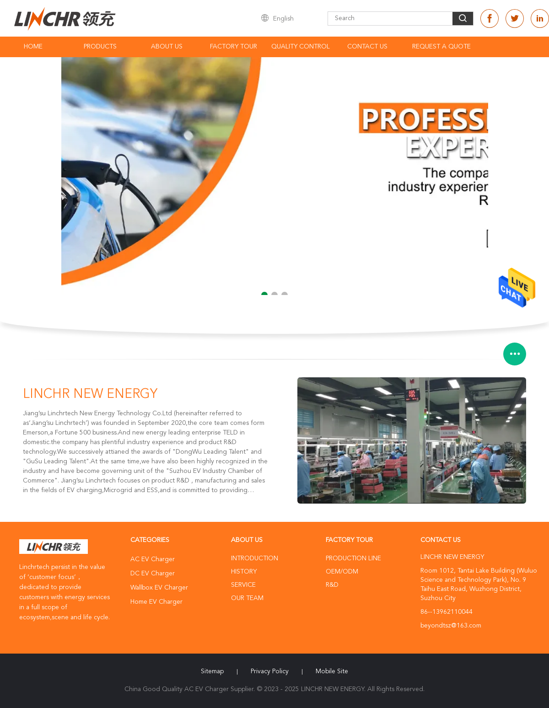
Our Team (247, 598)
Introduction (254, 558)
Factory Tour (233, 46)
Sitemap (212, 671)
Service (243, 585)
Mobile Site (332, 671)
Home (33, 46)
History (244, 572)
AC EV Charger (152, 559)
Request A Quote (441, 46)
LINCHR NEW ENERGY (90, 394)
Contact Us (367, 46)
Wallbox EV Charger (159, 588)
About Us (167, 46)
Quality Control (300, 46)
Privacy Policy (270, 671)
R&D (332, 585)
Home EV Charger (156, 602)
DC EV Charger (152, 573)
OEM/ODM (342, 572)
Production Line (353, 558)
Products (100, 46)
